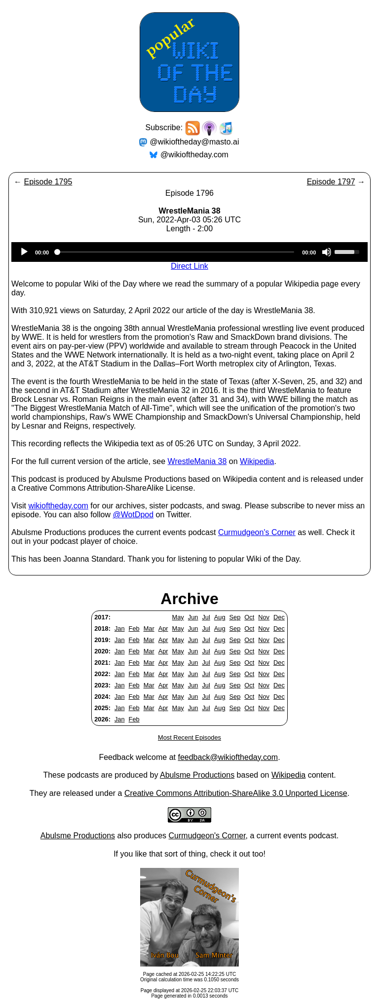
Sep (235, 617)
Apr (163, 628)
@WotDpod (133, 514)
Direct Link (189, 266)
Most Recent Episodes (189, 737)
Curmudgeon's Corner (257, 532)
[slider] (175, 251)
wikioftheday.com (58, 506)
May (178, 617)
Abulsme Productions (197, 775)
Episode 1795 (48, 182)
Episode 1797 (331, 182)
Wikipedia (257, 461)
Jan (119, 628)
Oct (249, 617)
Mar (149, 628)
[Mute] (327, 252)
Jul (206, 617)
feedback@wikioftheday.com (228, 757)
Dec (279, 617)
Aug (220, 617)
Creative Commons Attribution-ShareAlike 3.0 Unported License (235, 793)
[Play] (24, 252)
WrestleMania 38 (197, 461)
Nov (263, 617)
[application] (189, 252)
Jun (193, 617)
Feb (134, 628)
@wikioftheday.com (194, 154)
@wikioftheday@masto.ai (194, 142)
